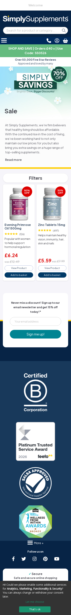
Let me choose (35, 602)
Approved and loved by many (35, 61)
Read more (13, 160)
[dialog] (35, 598)
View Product (19, 268)
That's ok (35, 609)
